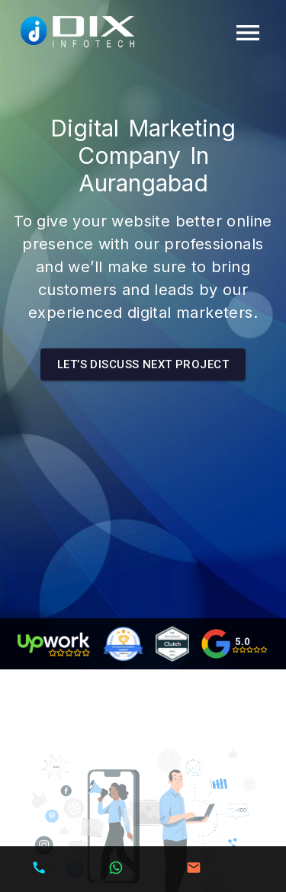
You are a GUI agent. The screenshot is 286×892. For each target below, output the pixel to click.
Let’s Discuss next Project (143, 364)
